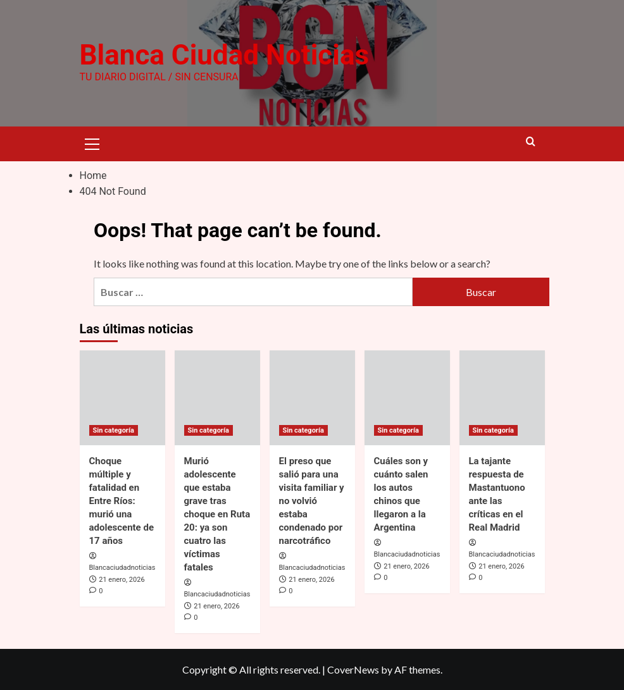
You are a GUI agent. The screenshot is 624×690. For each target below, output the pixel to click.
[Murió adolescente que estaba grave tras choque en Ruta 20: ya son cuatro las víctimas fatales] (217, 397)
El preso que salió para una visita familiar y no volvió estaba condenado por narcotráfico (311, 500)
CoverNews (353, 669)
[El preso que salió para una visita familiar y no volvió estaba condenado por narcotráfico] (312, 397)
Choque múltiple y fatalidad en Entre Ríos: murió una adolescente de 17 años (121, 500)
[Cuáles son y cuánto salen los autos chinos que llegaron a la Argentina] (407, 397)
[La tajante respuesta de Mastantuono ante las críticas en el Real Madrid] (502, 397)
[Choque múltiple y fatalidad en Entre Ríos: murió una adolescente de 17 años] (122, 397)
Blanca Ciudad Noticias (225, 55)
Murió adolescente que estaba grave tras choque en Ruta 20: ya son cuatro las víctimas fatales (217, 514)
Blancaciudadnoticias (122, 568)
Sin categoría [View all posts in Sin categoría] (113, 430)
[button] (92, 142)
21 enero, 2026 (121, 580)
